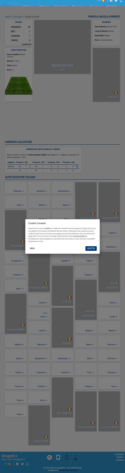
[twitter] (116, 3)
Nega (32, 248)
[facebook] (111, 3)
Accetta (91, 248)
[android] (121, 3)
